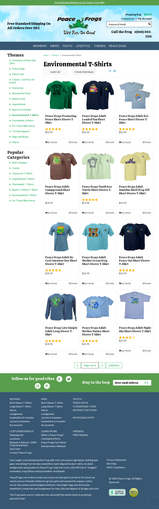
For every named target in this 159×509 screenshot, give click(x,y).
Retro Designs (19, 162)
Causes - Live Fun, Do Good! (21, 81)
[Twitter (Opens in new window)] (68, 379)
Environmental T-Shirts (25, 114)
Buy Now (51, 142)
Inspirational (18, 104)
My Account (144, 18)
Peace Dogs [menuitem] (117, 46)
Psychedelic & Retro (23, 120)
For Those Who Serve (23, 125)
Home (46, 55)
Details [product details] (73, 142)
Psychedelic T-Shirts (23, 184)
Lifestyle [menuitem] (83, 46)
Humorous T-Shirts (22, 173)
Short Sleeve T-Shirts (21, 402)
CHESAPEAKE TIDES (84, 406)
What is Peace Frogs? (52, 434)
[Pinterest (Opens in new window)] (47, 385)
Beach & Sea (18, 98)
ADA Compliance (116, 467)
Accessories (16, 424)
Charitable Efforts (51, 438)
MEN (44, 398)
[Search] (149, 24)
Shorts (13, 410)
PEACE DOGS (80, 402)
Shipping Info (17, 434)
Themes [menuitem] (99, 46)
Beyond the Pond (21, 93)
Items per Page (84, 72)
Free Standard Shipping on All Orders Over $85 (28, 25)
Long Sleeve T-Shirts (20, 406)
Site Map (111, 463)
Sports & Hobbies (21, 109)
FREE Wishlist (80, 434)
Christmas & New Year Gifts (22, 62)
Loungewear (16, 413)
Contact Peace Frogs (21, 452)
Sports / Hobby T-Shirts (25, 189)
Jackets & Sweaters (20, 421)
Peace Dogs (18, 68)
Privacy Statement (116, 459)
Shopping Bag (138, 14)
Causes (16, 167)
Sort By (55, 72)
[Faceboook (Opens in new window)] (59, 379)
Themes (55, 55)
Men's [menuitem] (54, 46)
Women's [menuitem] (40, 46)
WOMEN (15, 398)
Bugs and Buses (20, 136)
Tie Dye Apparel (21, 131)
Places (15, 142)
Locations (15, 438)
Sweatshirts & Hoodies (22, 417)
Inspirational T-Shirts (23, 178)
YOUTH (77, 398)
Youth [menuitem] (67, 46)
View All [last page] (114, 365)
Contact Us (127, 18)
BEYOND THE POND (85, 410)
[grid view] (114, 71)
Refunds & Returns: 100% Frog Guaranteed (23, 444)
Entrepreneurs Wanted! (53, 446)
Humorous (17, 87)
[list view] (110, 71)
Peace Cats (18, 74)
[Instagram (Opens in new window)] (37, 385)
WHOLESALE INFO (83, 417)
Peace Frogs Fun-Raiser (53, 442)
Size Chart (15, 448)
